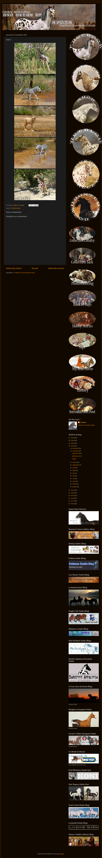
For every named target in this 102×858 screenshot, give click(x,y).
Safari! (74, 459)
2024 (72, 440)
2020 (72, 493)
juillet (74, 470)
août (74, 467)
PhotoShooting (15, 208)
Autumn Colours (77, 453)
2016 (72, 503)
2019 (72, 495)
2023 (72, 443)
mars (74, 481)
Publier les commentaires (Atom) (25, 272)
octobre (75, 462)
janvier (74, 487)
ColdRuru (83, 422)
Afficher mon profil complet (86, 425)
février (74, 484)
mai (73, 476)
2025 (72, 438)
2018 (72, 498)
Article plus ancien (56, 268)
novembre (75, 451)
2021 (72, 490)
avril (73, 478)
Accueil (35, 268)
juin (73, 473)
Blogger (61, 854)
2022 (72, 446)
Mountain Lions (77, 456)
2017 (72, 501)
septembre (76, 465)
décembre (75, 448)
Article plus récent (13, 268)
